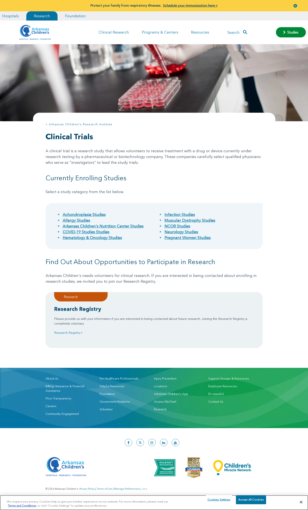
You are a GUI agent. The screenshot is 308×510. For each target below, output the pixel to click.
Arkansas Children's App (171, 398)
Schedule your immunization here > (190, 5)
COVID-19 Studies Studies (86, 231)
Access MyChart (165, 406)
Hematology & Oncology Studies (92, 237)
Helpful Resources (112, 390)
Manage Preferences (126, 493)
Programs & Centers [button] (160, 32)
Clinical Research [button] (114, 32)
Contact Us (215, 406)
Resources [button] (200, 32)
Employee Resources (222, 390)
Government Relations (115, 406)
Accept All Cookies (251, 502)
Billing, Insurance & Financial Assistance (65, 393)
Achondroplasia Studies (84, 214)
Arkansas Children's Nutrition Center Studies (103, 226)
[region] (154, 502)
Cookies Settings (218, 502)
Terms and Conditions (22, 505)
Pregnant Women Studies (187, 237)
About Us (52, 383)
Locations (160, 390)
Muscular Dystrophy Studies (189, 220)
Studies (290, 32)
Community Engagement (62, 418)
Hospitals (10, 15)
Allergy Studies (76, 220)
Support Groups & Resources (228, 383)
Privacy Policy (87, 493)
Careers (51, 410)
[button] (295, 5)
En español (216, 398)
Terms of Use (104, 493)
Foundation (75, 15)
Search (233, 32)
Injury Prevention (165, 383)
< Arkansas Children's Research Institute (79, 124)
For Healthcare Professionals (119, 383)
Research (42, 15)
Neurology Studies (181, 231)
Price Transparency (58, 403)
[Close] (301, 502)
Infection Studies (179, 214)
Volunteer (106, 413)
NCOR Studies (177, 226)
